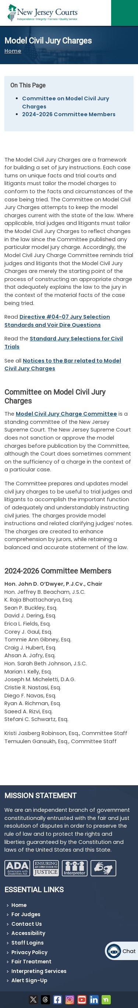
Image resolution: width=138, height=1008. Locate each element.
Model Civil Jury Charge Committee (66, 414)
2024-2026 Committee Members (69, 114)
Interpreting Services (39, 971)
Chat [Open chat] (129, 951)
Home (12, 51)
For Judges (25, 914)
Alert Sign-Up (29, 980)
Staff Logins (27, 942)
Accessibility (28, 933)
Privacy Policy (29, 952)
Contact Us (26, 924)
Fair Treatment (31, 961)
